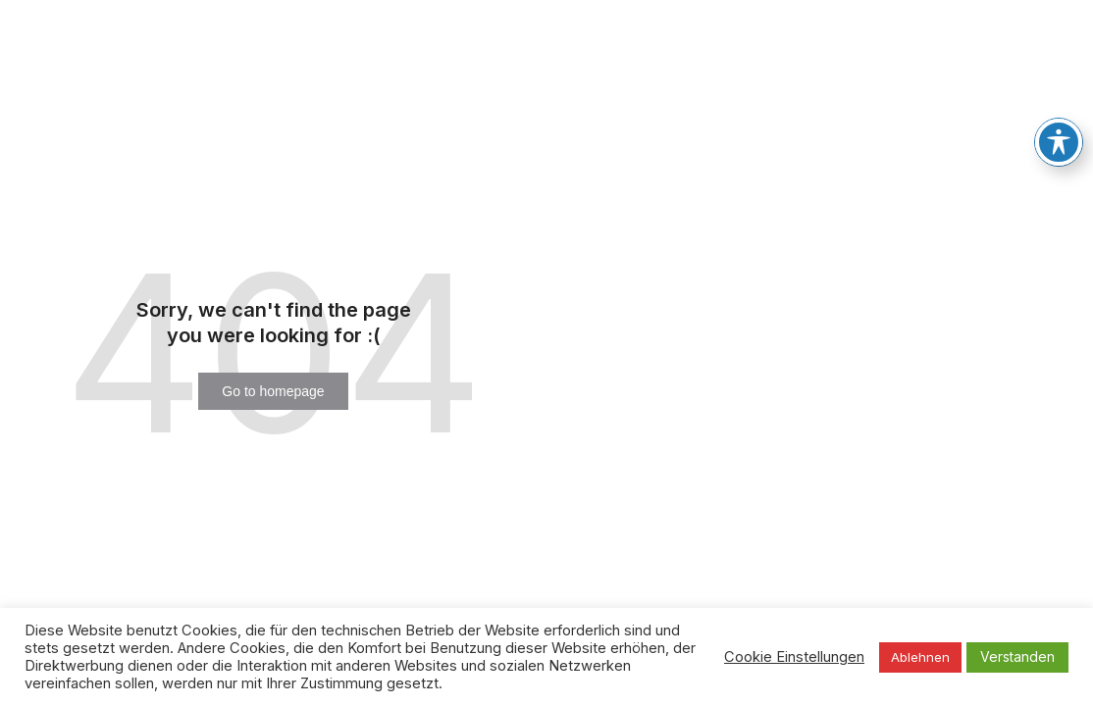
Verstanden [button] (1017, 656)
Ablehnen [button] (920, 657)
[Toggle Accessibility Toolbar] (1058, 141)
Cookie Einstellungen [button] (794, 657)
